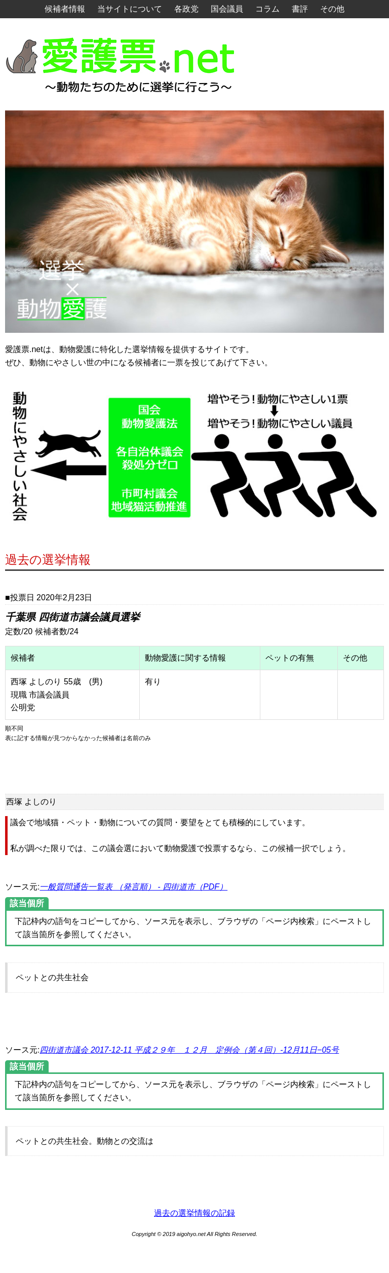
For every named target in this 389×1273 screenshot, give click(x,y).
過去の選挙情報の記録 (194, 1213)
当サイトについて (129, 9)
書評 (300, 9)
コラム (267, 9)
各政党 (186, 9)
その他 (332, 9)
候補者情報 (65, 9)
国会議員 (227, 9)
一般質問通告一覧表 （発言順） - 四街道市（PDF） (133, 886)
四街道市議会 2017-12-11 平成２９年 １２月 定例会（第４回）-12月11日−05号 (189, 1050)
